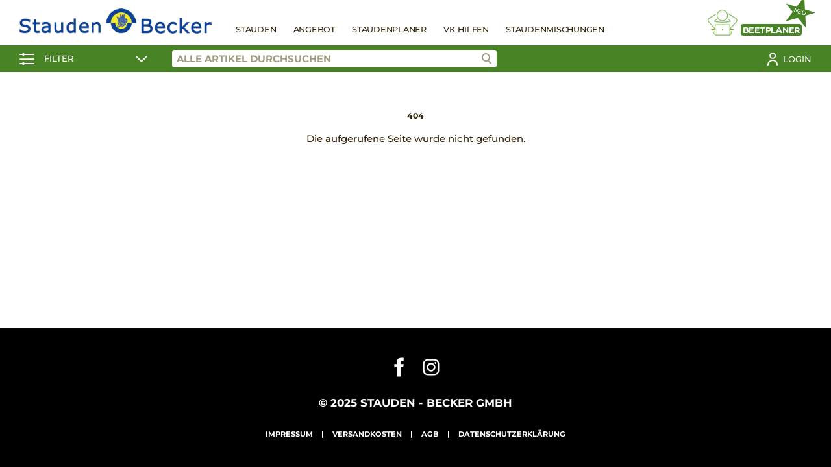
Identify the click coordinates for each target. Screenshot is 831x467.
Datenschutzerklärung (511, 433)
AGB (430, 433)
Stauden (256, 29)
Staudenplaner (389, 29)
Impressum (289, 433)
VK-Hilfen (466, 29)
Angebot (314, 29)
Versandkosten (367, 433)
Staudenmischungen (555, 29)
